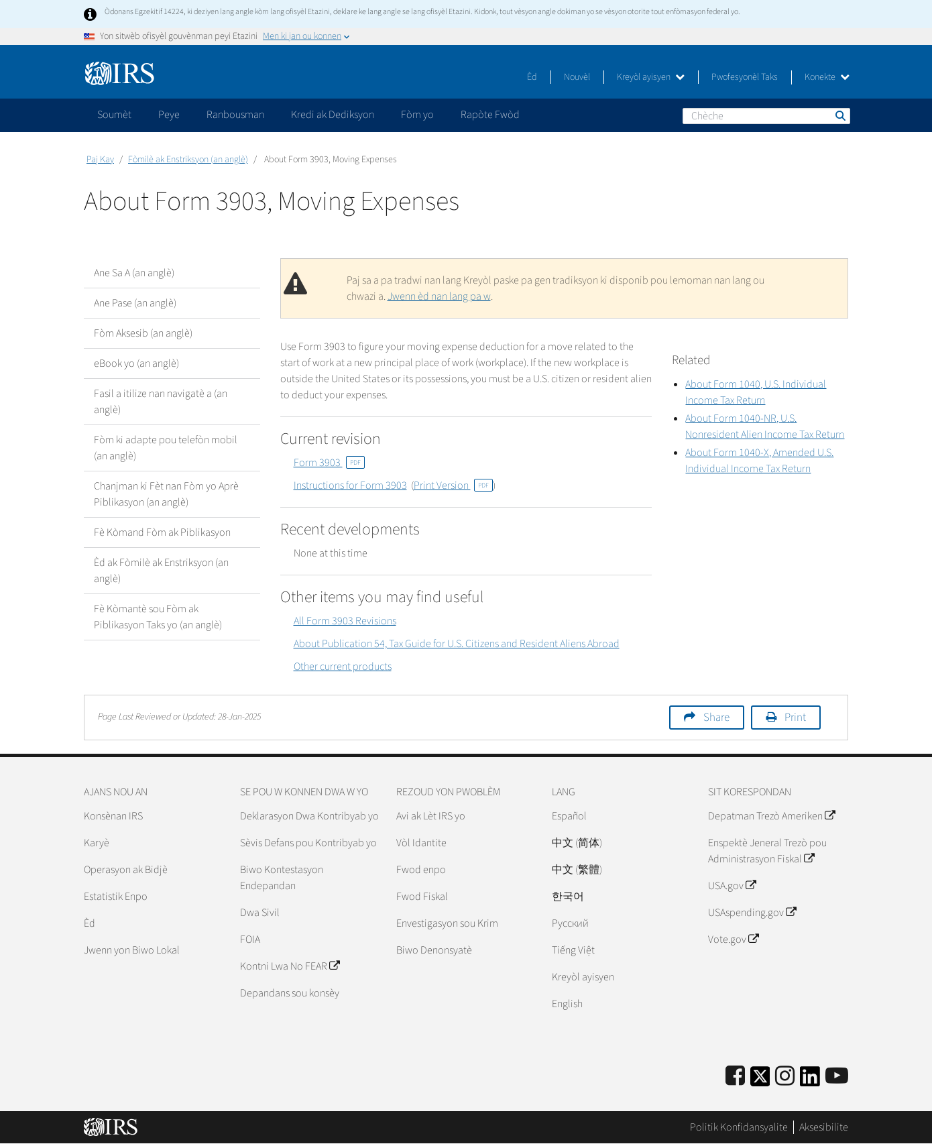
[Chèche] (766, 116)
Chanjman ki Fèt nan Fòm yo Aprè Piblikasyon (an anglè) (166, 494)
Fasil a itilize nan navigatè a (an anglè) (160, 401)
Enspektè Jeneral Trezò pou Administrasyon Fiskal (767, 851)
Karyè (96, 843)
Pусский (570, 923)
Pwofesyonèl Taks (744, 77)
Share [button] (716, 717)
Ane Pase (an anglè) (135, 303)
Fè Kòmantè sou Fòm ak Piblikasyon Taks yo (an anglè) (158, 617)
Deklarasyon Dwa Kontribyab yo (309, 816)
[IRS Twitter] (760, 1080)
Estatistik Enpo (116, 896)
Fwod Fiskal (422, 896)
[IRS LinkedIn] (810, 1080)
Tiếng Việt (573, 950)
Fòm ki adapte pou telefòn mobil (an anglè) (165, 448)
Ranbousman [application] (235, 114)
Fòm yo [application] (417, 114)
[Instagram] (785, 1076)
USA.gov (732, 885)
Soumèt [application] (114, 114)
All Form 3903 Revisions (345, 621)
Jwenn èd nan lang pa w (439, 296)
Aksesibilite (823, 1127)
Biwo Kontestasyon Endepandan (281, 877)
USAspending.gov (752, 912)
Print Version (453, 485)
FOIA (250, 939)
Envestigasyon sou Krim (447, 923)
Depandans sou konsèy (289, 993)
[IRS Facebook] (735, 1076)
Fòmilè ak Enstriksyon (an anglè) (188, 159)
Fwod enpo (421, 869)
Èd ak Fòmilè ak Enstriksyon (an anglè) (161, 570)
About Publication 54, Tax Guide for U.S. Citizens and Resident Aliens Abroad (457, 643)
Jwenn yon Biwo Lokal (132, 950)
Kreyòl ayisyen (651, 77)
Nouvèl (577, 77)
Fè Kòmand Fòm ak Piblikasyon (162, 532)
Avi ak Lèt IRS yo (430, 816)
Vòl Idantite (421, 843)
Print (795, 717)
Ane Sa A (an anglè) (134, 273)
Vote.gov (733, 939)
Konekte (827, 77)
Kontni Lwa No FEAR (289, 966)
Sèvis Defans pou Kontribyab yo (308, 843)
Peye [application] (169, 114)
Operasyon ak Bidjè (126, 869)
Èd (532, 77)
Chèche (839, 115)
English (567, 1003)
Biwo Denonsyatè (434, 950)
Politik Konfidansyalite (739, 1127)
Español (569, 816)
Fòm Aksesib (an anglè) (143, 333)
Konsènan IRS (113, 816)
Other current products (343, 666)
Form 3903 (329, 462)
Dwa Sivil (260, 912)
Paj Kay (100, 159)
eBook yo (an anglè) (136, 363)
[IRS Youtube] (836, 1076)
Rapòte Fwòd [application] (490, 114)
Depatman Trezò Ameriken (771, 816)
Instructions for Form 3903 (350, 485)
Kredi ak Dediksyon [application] (332, 114)
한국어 (568, 896)
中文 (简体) (577, 843)
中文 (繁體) (577, 869)
